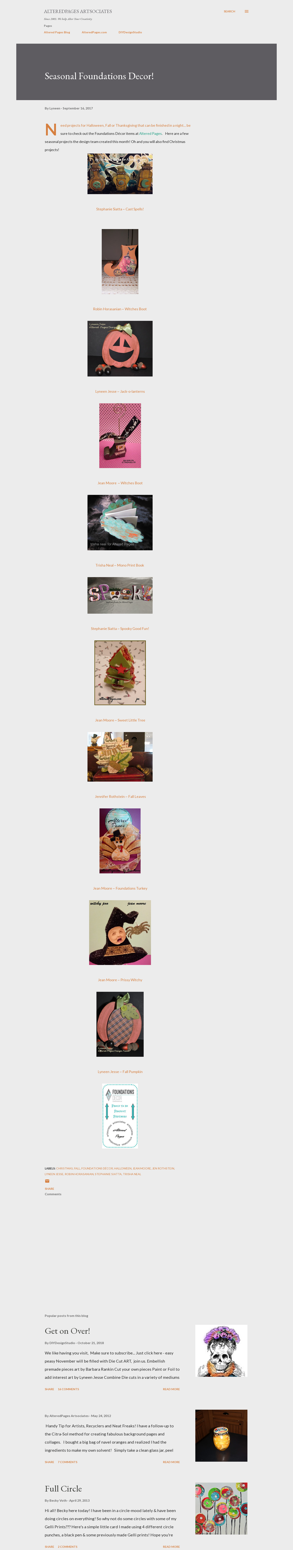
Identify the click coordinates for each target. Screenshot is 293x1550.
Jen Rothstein (163, 1168)
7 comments (67, 1462)
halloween (122, 1168)
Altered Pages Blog (57, 32)
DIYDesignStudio (130, 32)
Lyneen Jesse (54, 1174)
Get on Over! (67, 1330)
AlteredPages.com (94, 32)
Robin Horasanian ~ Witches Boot (120, 309)
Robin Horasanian (79, 1174)
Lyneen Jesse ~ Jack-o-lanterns (120, 391)
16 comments (68, 1389)
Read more (171, 1389)
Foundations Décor (97, 1168)
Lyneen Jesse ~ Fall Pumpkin (120, 1071)
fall (77, 1168)
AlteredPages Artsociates (78, 11)
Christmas (64, 1168)
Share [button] (49, 1188)
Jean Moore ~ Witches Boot (120, 483)
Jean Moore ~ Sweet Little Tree (120, 720)
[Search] (229, 11)
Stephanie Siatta (108, 1174)
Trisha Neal (132, 1174)
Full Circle (63, 1488)
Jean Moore (142, 1168)
